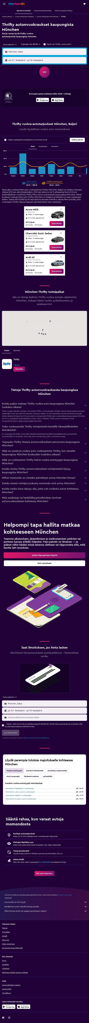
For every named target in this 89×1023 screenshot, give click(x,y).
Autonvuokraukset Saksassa (24, 16)
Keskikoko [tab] (43, 146)
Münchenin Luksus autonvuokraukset (20, 792)
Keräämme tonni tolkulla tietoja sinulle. (45, 906)
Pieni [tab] (33, 146)
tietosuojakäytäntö (42, 738)
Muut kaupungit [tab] (13, 776)
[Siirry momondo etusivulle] (16, 3)
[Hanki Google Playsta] (42, 100)
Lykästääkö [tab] (47, 776)
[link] (57, 223)
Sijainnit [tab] (16, 350)
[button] (4, 4)
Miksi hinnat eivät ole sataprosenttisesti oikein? (45, 911)
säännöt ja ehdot (28, 738)
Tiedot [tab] (6, 350)
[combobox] (10, 44)
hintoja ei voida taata (64, 895)
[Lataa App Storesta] (57, 100)
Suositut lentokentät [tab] (34, 771)
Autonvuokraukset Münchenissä (47, 16)
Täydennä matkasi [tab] (31, 776)
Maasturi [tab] (54, 146)
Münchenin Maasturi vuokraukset (18, 795)
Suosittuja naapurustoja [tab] (57, 771)
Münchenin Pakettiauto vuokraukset (19, 788)
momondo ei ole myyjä (45, 902)
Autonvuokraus (7, 16)
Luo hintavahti (44, 862)
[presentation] (57, 100)
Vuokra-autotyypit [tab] (14, 771)
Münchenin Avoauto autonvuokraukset (20, 799)
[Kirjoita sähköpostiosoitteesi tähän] (47, 717)
